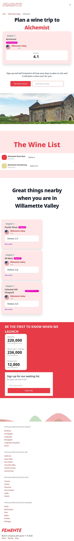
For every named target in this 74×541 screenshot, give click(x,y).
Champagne (8, 434)
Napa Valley (8, 459)
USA (4, 14)
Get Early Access (20, 84)
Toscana (6, 481)
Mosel (6, 506)
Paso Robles (8, 462)
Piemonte (7, 487)
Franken (6, 518)
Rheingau (7, 521)
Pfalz (5, 512)
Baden (6, 515)
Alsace (6, 446)
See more (8, 244)
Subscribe (28, 390)
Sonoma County (9, 468)
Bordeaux (7, 431)
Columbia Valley (9, 465)
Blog (16, 538)
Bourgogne (8, 440)
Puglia (6, 493)
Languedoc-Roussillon (11, 443)
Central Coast (8, 471)
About (3, 538)
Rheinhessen (8, 509)
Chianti (6, 496)
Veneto (6, 484)
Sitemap (10, 538)
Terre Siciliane (8, 490)
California (7, 456)
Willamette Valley (14, 14)
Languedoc (7, 437)
